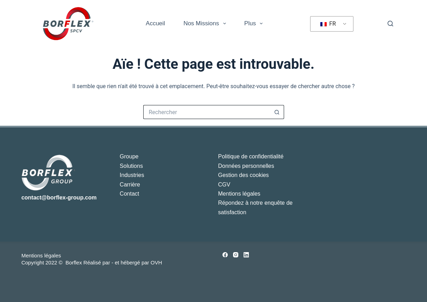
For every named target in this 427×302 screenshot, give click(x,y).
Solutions (131, 166)
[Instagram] (235, 254)
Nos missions (205, 23)
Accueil (155, 23)
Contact (129, 194)
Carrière (130, 185)
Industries (132, 175)
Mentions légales (239, 194)
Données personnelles (246, 166)
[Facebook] (225, 254)
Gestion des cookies (243, 175)
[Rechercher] (390, 23)
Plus (254, 23)
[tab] (113, 269)
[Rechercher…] (206, 112)
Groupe (129, 156)
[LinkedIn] (246, 254)
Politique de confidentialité (251, 156)
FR (328, 23)
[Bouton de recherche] (277, 112)
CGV (224, 185)
